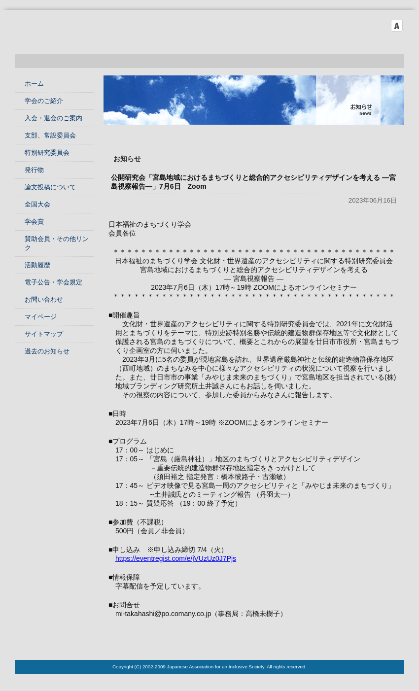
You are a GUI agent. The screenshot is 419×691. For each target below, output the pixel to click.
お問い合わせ (44, 299)
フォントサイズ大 (397, 26)
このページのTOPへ (379, 640)
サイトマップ (44, 334)
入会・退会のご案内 (53, 118)
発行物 (34, 169)
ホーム (34, 83)
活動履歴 (37, 265)
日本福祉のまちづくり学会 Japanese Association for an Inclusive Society (118, 34)
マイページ (41, 316)
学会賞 (34, 221)
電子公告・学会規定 (53, 282)
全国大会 (37, 204)
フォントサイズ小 (369, 26)
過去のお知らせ (47, 351)
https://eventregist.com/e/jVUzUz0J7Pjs (175, 558)
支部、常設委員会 (50, 135)
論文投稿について (50, 187)
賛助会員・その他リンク (57, 243)
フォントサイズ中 (383, 26)
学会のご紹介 (44, 100)
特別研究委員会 (47, 152)
